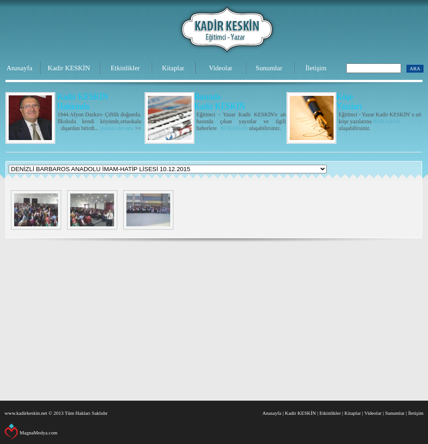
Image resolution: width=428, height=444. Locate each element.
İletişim (316, 68)
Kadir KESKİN (69, 68)
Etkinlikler (125, 68)
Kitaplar (173, 68)
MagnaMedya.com (38, 432)
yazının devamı (117, 128)
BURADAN (233, 128)
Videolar (221, 68)
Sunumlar (269, 68)
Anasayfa (19, 68)
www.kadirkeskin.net (26, 413)
